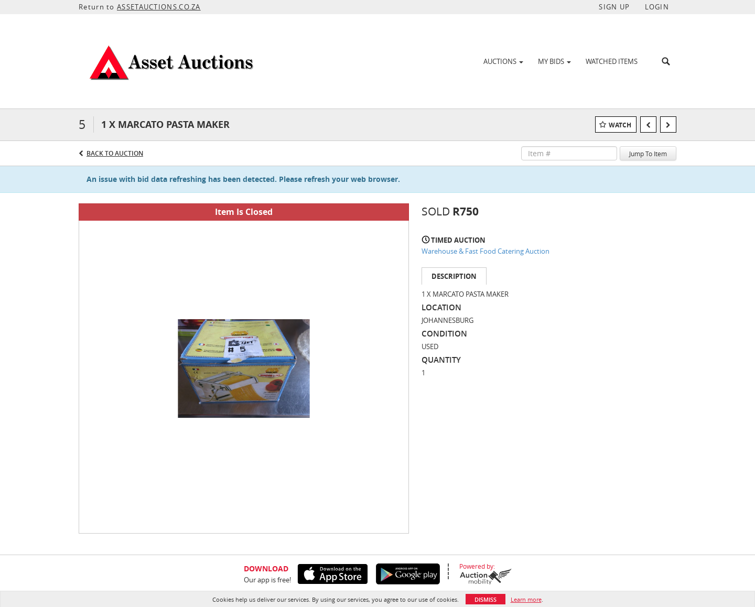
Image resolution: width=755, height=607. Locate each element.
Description (454, 276)
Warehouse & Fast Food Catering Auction (485, 251)
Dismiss (485, 599)
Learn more (526, 599)
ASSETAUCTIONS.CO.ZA (159, 7)
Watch (620, 125)
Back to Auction (115, 153)
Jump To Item (648, 153)
